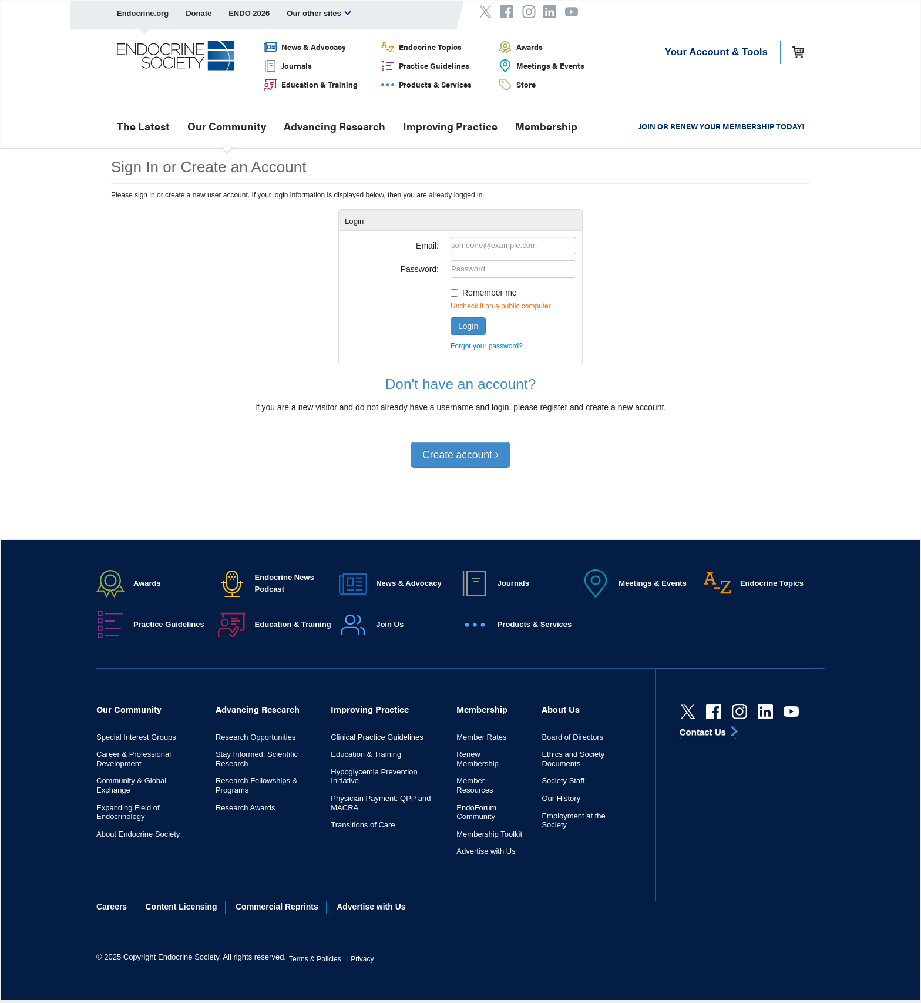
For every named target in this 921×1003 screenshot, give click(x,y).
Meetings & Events (550, 65)
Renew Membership (477, 759)
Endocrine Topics (430, 46)
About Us (561, 709)
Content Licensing (181, 906)
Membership (546, 126)
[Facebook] (713, 711)
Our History (561, 798)
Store (526, 84)
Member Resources (474, 785)
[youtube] (791, 711)
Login (468, 326)
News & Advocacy (313, 46)
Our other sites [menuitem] (319, 13)
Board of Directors (572, 737)
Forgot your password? (487, 346)
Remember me (489, 292)
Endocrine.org (143, 13)
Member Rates (481, 737)
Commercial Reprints (277, 906)
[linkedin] (765, 711)
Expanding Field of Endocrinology (128, 812)
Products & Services (435, 84)
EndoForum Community (476, 812)
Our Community (226, 126)
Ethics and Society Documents (573, 759)
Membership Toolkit (489, 834)
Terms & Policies (315, 959)
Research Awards (245, 807)
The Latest (143, 126)
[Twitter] (688, 711)
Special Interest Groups (136, 737)
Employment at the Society (573, 820)
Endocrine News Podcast (284, 583)
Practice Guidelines (434, 65)
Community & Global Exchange (131, 785)
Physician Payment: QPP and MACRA (381, 803)
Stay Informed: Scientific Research (257, 759)
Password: (420, 269)
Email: (427, 245)
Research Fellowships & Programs (256, 785)
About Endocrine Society (138, 834)
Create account (460, 455)
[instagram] (739, 711)
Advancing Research (334, 126)
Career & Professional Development (133, 759)
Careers (111, 906)
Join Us (390, 624)
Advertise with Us (485, 851)
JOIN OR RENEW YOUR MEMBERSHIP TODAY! (721, 126)
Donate (198, 13)
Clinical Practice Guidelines (377, 737)
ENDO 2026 (249, 13)
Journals (296, 65)
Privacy (362, 959)
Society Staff (563, 780)
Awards (529, 46)
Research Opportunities (256, 737)
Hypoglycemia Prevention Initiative (374, 776)
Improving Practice (450, 126)
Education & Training (319, 84)
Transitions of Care (363, 824)
